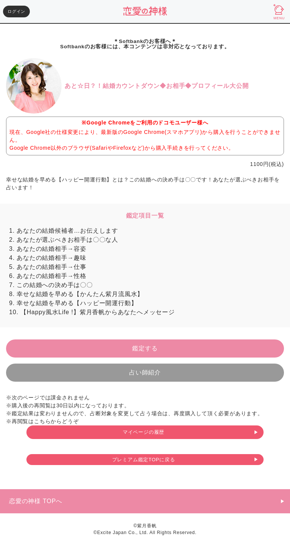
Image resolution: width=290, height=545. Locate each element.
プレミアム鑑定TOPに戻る (143, 459)
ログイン (16, 11)
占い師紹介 (145, 372)
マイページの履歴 (143, 432)
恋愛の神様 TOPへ (35, 501)
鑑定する (144, 348)
